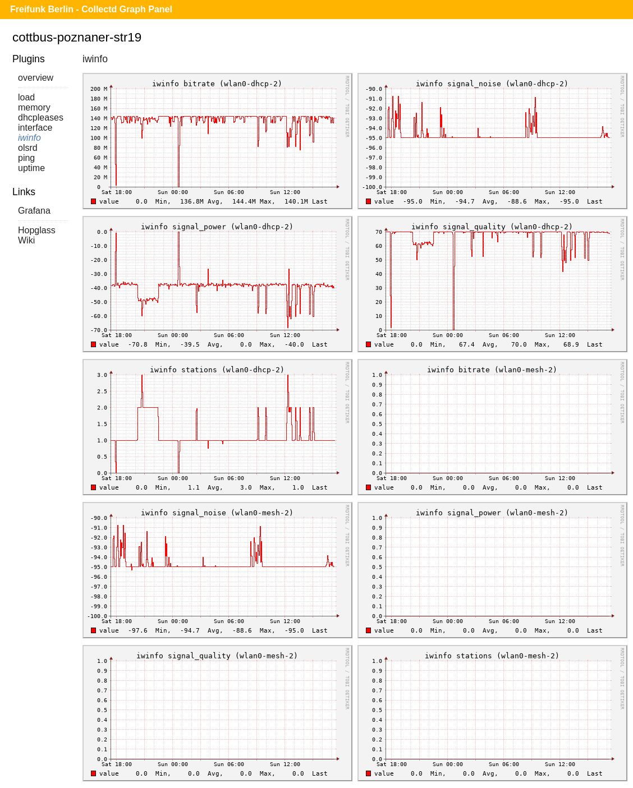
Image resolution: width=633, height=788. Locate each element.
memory (34, 107)
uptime (31, 168)
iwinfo (29, 137)
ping (26, 158)
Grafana (34, 210)
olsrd (28, 148)
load (26, 97)
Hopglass (37, 230)
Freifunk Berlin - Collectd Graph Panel (91, 9)
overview (35, 77)
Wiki (26, 240)
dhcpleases (40, 117)
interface (35, 127)
